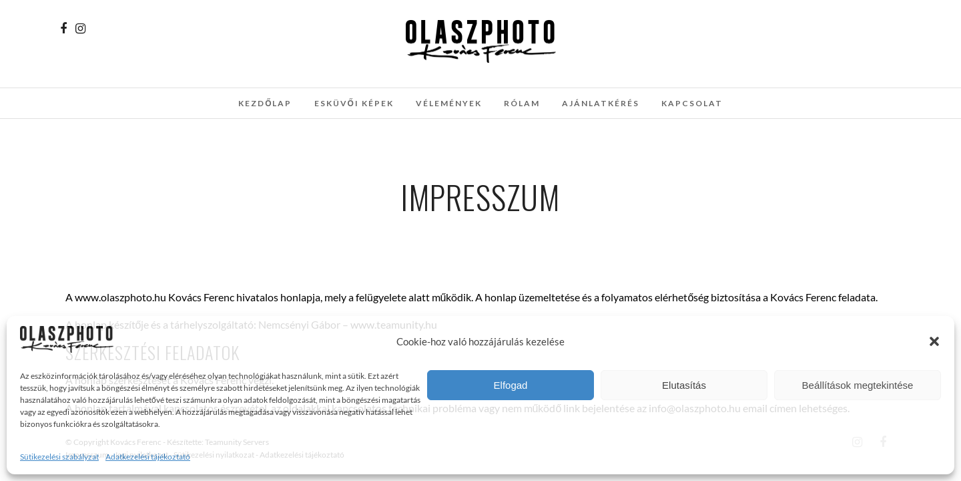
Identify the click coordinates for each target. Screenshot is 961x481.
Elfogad (511, 385)
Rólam (522, 103)
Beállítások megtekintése (858, 385)
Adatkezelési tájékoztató (147, 457)
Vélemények (449, 103)
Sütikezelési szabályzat (59, 457)
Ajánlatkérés (600, 103)
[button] (934, 341)
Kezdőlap (265, 103)
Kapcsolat (692, 103)
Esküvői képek (354, 103)
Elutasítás (684, 385)
